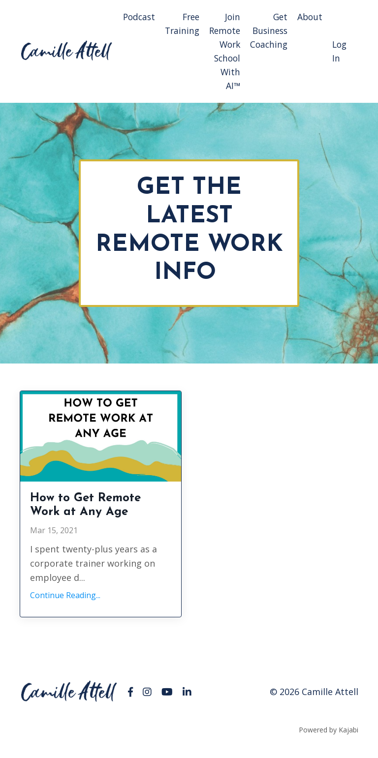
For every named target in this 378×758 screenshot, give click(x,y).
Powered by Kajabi (328, 742)
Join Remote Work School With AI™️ (221, 52)
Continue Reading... (65, 607)
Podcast (133, 17)
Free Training (177, 24)
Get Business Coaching (267, 31)
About (310, 17)
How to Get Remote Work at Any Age (98, 513)
